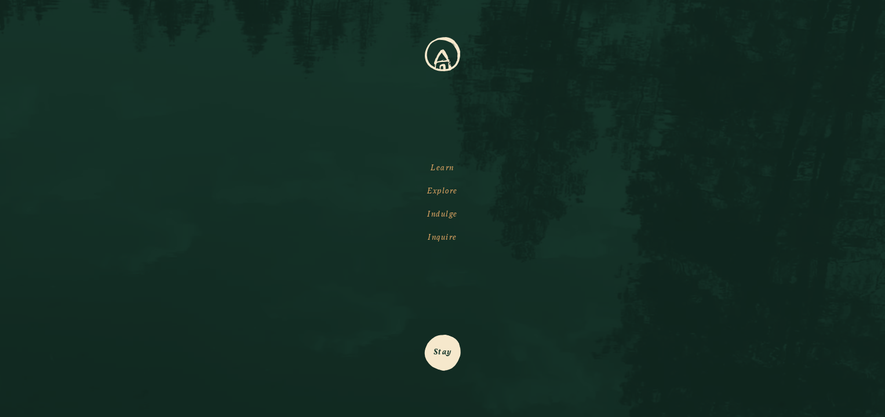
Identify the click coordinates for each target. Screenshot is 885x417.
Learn (442, 167)
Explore (442, 190)
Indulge (442, 214)
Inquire (442, 237)
